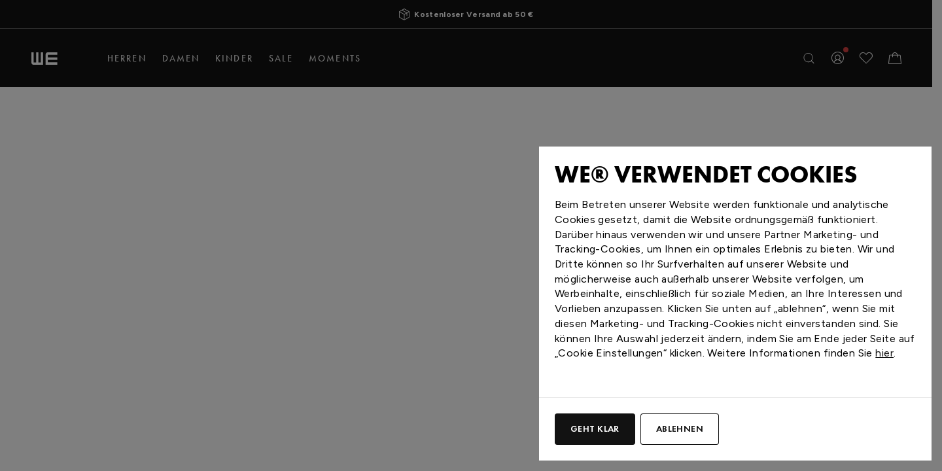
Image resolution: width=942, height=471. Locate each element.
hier (884, 353)
